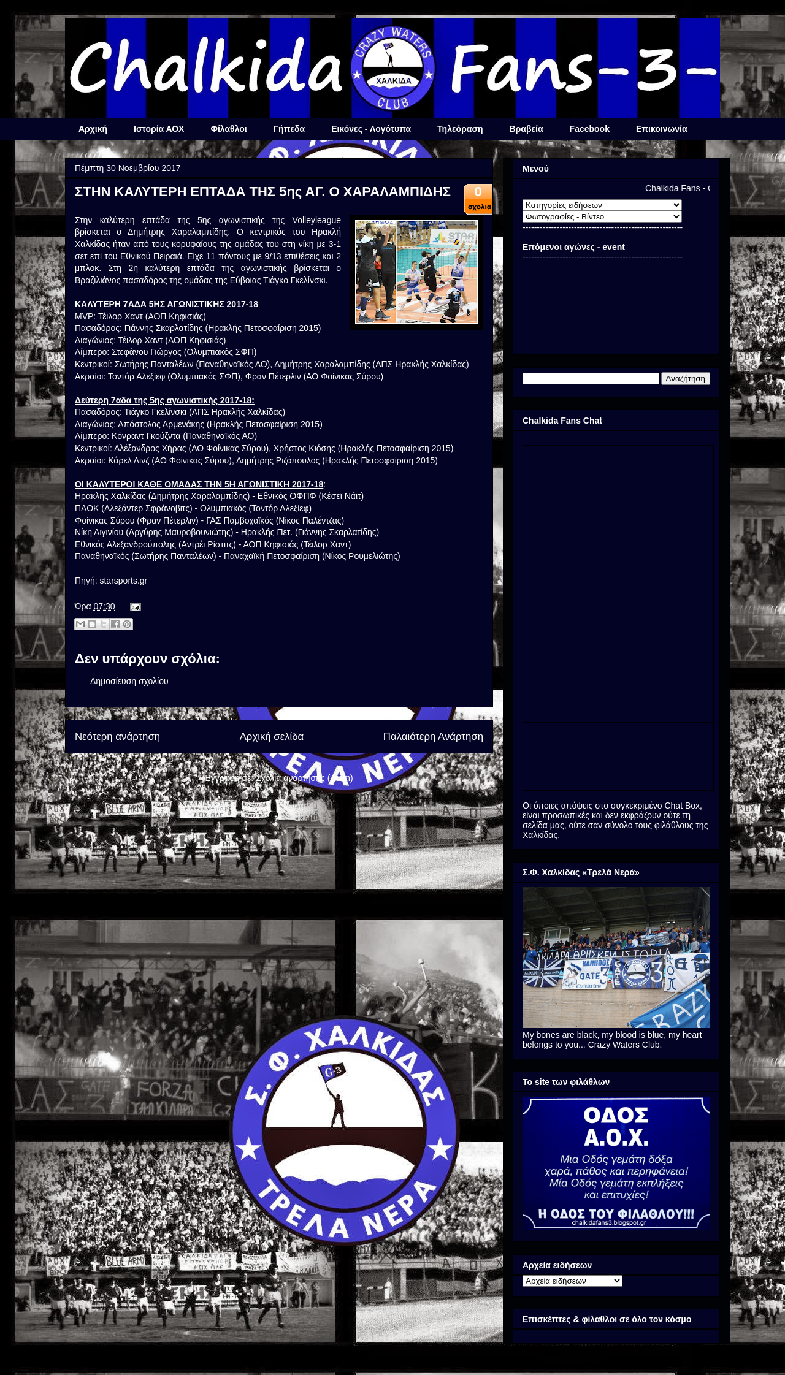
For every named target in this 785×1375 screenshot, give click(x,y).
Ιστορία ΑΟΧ (159, 129)
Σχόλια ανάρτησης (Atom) (304, 778)
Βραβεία (526, 129)
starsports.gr (123, 580)
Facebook (590, 129)
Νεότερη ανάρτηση (117, 736)
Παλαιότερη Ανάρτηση (433, 736)
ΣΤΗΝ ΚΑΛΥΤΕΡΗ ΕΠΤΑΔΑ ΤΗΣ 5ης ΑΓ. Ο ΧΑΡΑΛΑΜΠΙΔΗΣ (263, 191)
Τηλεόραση (460, 129)
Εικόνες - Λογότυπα (371, 129)
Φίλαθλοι (228, 129)
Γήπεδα (289, 129)
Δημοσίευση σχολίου (129, 681)
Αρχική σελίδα (272, 736)
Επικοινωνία (661, 129)
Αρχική (92, 129)
